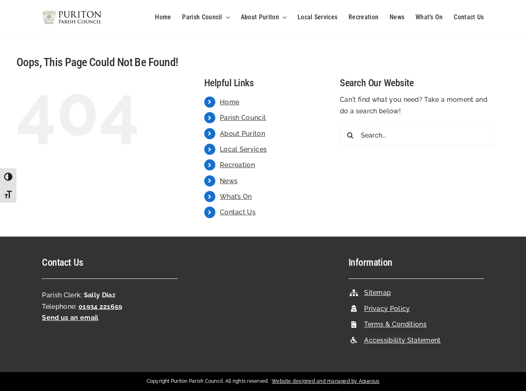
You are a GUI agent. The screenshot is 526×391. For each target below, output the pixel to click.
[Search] (350, 135)
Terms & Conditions (395, 324)
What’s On (236, 196)
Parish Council (243, 118)
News (229, 181)
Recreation (237, 165)
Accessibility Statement (402, 340)
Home (229, 102)
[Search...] (418, 135)
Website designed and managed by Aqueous (325, 381)
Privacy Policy (387, 309)
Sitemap (377, 293)
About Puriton (242, 134)
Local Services (243, 149)
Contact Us (238, 212)
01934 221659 (100, 306)
